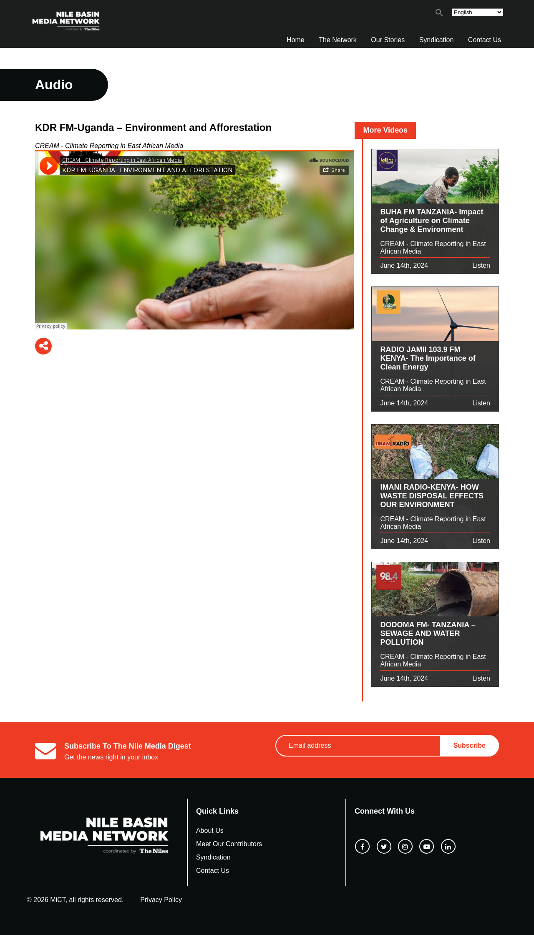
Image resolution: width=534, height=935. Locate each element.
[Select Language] (477, 12)
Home (296, 39)
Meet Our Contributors (229, 843)
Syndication (436, 39)
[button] (439, 14)
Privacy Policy (161, 899)
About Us (210, 830)
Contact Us (484, 39)
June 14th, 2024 (404, 265)
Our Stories (388, 39)
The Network (338, 39)
